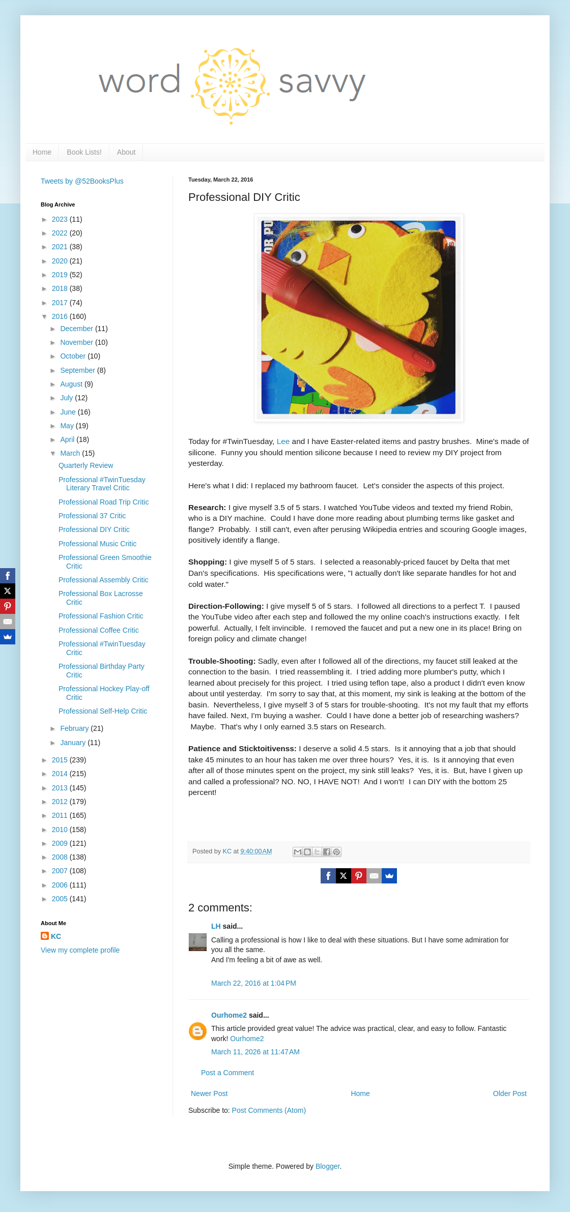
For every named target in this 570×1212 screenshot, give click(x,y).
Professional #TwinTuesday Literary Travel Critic (102, 484)
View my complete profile (80, 950)
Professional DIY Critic (94, 529)
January (74, 742)
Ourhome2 (229, 1015)
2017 (61, 303)
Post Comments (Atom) (269, 1110)
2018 (61, 288)
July (67, 398)
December (77, 328)
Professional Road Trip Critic (104, 502)
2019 (61, 275)
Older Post (510, 1093)
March (71, 453)
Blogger (327, 1166)
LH (216, 926)
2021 (61, 247)
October (74, 356)
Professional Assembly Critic (104, 580)
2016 (61, 316)
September (78, 370)
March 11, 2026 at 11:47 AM (255, 1052)
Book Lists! (84, 152)
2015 (61, 760)
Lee (283, 441)
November (77, 342)
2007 (61, 871)
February (75, 728)
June (68, 412)
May (67, 426)
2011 (61, 815)
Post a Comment (227, 1073)
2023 (61, 219)
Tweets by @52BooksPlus (82, 181)
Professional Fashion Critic (101, 616)
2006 (61, 885)
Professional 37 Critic (92, 516)
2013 (61, 788)
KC (56, 936)
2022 (61, 233)
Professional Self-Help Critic (103, 711)
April (68, 439)
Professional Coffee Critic (99, 630)
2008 (61, 857)
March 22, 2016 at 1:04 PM (253, 983)
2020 (61, 261)
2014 (61, 774)
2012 (61, 801)
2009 (61, 843)
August (72, 384)
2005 (61, 899)
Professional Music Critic (97, 544)
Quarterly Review (86, 465)
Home (42, 152)
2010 (61, 829)
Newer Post (209, 1093)
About (126, 152)
